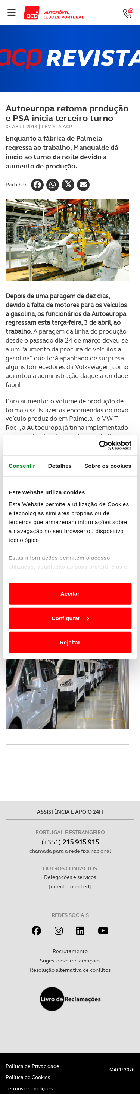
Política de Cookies (28, 1077)
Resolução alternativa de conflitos (70, 970)
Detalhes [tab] (60, 466)
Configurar (70, 618)
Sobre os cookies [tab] (107, 466)
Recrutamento (70, 951)
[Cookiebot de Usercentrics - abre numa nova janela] (99, 445)
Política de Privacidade (32, 1066)
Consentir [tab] (22, 466)
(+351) (70, 842)
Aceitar (70, 593)
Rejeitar (70, 642)
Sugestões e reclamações (70, 960)
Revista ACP (57, 126)
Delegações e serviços (70, 877)
